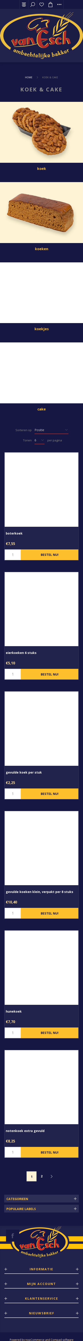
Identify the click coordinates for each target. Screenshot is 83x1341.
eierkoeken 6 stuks (21, 653)
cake (41, 409)
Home (28, 77)
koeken (41, 248)
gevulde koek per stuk (24, 772)
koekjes (42, 328)
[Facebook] (12, 1236)
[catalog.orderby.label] (51, 430)
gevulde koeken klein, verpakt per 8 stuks (39, 892)
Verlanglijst (41, 4)
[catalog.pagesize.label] (39, 440)
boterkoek (14, 533)
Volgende (51, 1176)
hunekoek (14, 1011)
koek (41, 168)
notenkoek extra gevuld (25, 1131)
